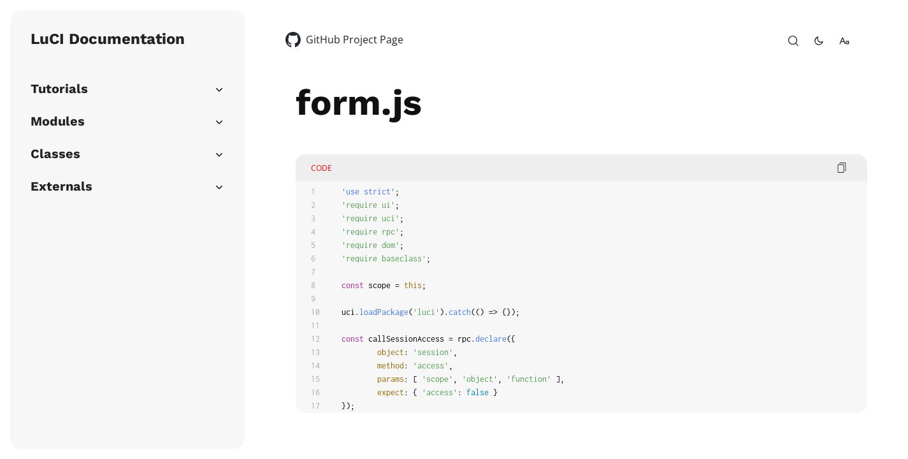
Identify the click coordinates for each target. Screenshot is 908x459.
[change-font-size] (844, 41)
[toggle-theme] (819, 41)
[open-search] (793, 41)
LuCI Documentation (108, 39)
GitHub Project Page (354, 40)
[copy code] (842, 167)
